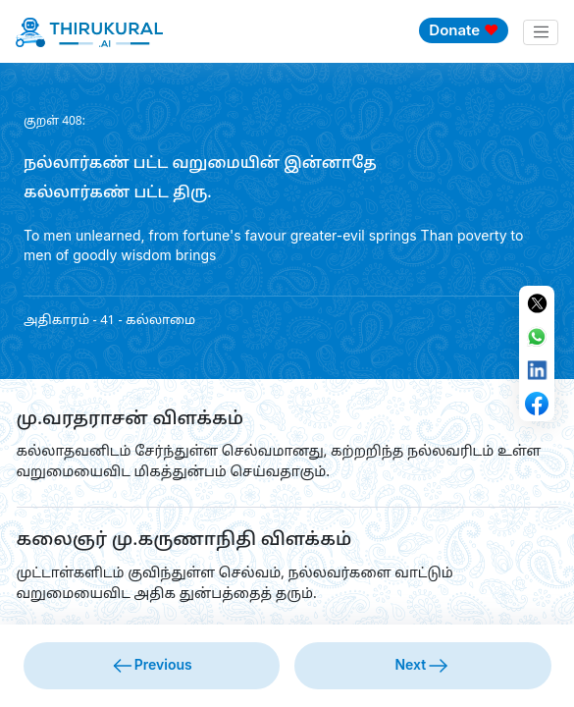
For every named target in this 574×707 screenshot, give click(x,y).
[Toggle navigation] (540, 32)
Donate (463, 30)
